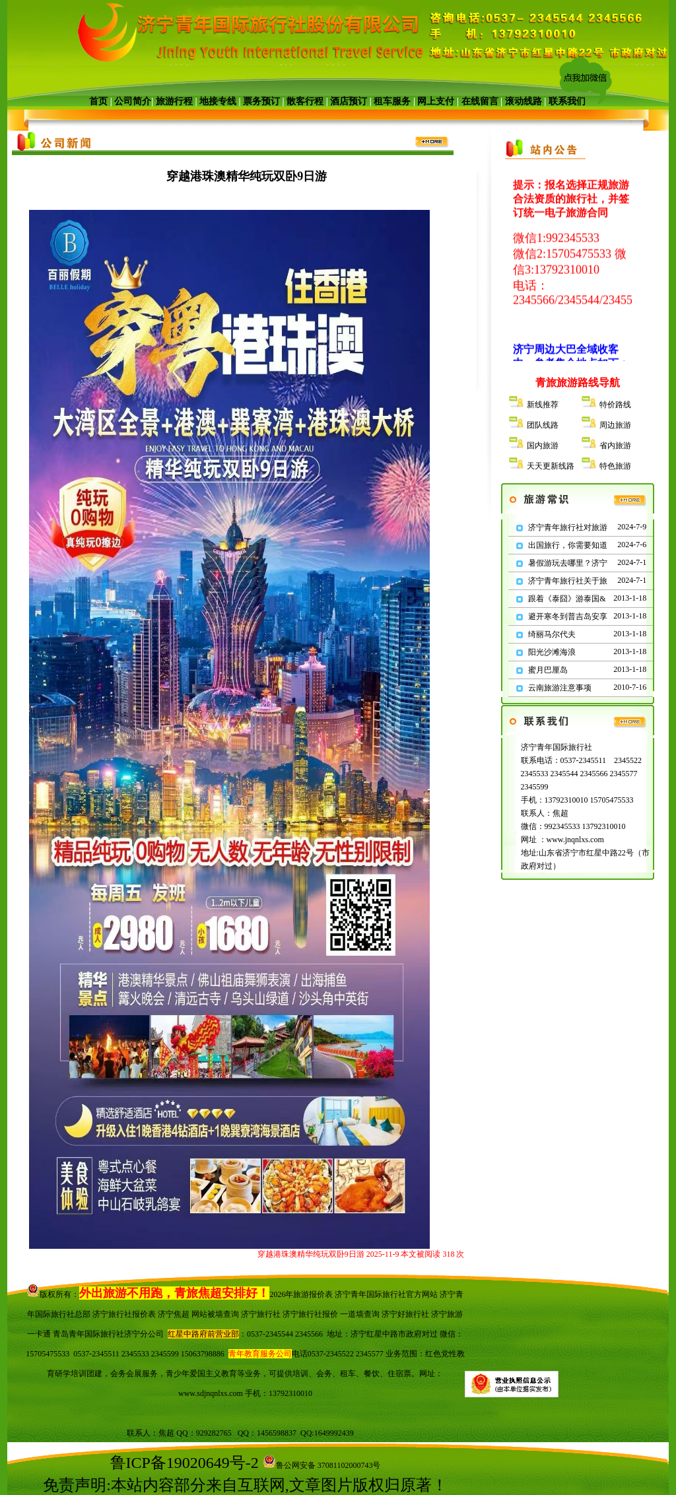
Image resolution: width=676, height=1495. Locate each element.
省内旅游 (615, 445)
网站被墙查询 (215, 1314)
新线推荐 (542, 404)
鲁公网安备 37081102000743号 (322, 1465)
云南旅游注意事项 (560, 687)
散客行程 (305, 101)
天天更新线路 (550, 466)
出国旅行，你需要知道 (567, 545)
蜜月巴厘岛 (548, 670)
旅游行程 (174, 101)
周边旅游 (615, 425)
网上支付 (435, 101)
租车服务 (392, 101)
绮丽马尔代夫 (552, 634)
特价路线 (615, 404)
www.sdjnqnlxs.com (210, 1393)
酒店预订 (348, 101)
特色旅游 (615, 466)
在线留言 (479, 101)
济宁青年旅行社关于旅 (567, 580)
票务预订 (261, 101)
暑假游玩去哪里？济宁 (567, 563)
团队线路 (542, 425)
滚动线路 (523, 101)
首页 (98, 101)
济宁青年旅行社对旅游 (567, 527)
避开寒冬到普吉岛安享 (567, 616)
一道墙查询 (360, 1314)
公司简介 (132, 101)
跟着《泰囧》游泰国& (566, 598)
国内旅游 (542, 445)
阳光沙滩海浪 (552, 652)
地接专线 (217, 101)
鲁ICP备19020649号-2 (184, 1462)
